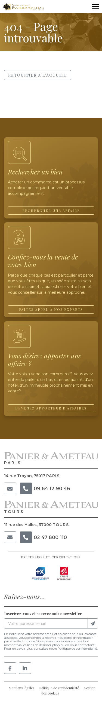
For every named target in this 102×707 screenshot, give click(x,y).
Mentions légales (21, 688)
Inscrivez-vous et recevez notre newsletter (43, 613)
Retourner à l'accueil (37, 75)
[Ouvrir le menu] (95, 6)
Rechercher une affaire (51, 210)
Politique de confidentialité (59, 688)
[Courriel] (10, 488)
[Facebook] (10, 668)
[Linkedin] (25, 668)
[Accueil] (23, 6)
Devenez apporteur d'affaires (51, 408)
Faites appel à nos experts (51, 309)
